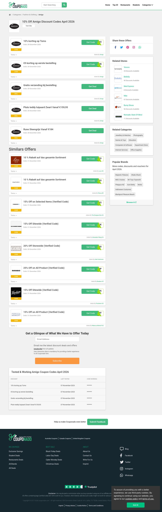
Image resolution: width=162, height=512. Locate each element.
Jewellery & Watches (122, 135)
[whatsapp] (139, 47)
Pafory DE (101, 193)
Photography (138, 135)
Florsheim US (100, 303)
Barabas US (100, 281)
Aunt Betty (131, 185)
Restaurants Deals (16, 460)
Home (107, 5)
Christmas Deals (52, 464)
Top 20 (115, 5)
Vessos (127, 67)
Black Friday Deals (53, 451)
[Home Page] (11, 14)
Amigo (41, 15)
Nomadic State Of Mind (133, 115)
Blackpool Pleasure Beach (124, 194)
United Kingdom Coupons (81, 438)
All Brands (13, 464)
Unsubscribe (38, 349)
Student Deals (14, 456)
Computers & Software (123, 145)
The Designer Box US (98, 215)
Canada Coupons (65, 438)
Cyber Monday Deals (54, 460)
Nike (125, 96)
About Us (86, 451)
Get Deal (92, 86)
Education (132, 140)
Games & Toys (120, 140)
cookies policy (131, 499)
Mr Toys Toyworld (134, 180)
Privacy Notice (70, 506)
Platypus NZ (119, 185)
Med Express (129, 86)
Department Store (141, 145)
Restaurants (125, 5)
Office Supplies (136, 150)
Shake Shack (136, 175)
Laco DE (101, 171)
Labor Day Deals (52, 456)
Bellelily (127, 77)
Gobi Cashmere (99, 259)
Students (136, 5)
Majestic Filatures (121, 175)
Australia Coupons (51, 438)
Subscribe (57, 361)
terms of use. (148, 499)
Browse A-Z (131, 202)
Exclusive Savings (16, 451)
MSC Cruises (120, 180)
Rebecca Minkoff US (98, 325)
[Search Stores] (64, 4)
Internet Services (121, 150)
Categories (146, 5)
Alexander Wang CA (97, 237)
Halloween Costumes (123, 189)
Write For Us (88, 460)
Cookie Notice (82, 506)
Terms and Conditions (96, 506)
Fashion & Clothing (30, 15)
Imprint (85, 464)
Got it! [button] (135, 505)
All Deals (12, 468)
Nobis (140, 185)
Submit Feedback (97, 422)
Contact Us (87, 456)
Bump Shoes (129, 105)
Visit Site (29, 26)
